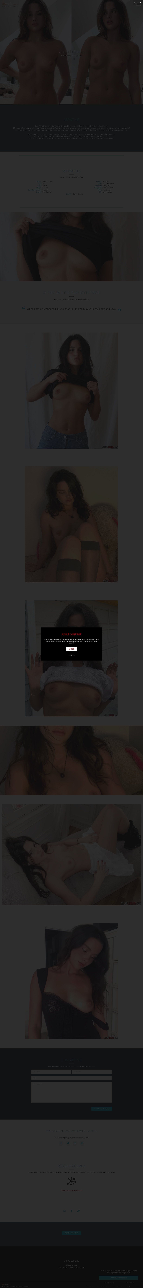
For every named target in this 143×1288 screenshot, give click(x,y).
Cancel (71, 655)
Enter (71, 649)
